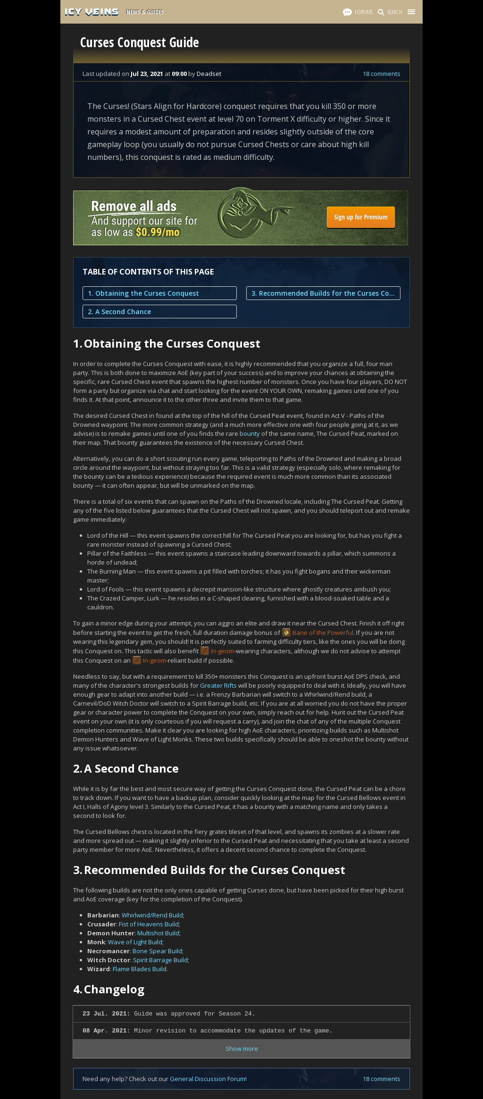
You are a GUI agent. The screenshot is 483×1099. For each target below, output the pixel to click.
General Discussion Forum (207, 1078)
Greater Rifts (218, 685)
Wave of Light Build (135, 942)
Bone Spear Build (157, 951)
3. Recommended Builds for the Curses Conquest (323, 293)
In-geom (222, 651)
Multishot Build (158, 933)
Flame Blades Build (140, 969)
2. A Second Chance (119, 311)
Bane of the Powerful (322, 632)
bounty (250, 433)
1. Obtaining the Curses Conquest (143, 293)
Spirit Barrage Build (160, 960)
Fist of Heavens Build (149, 924)
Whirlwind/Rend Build (152, 915)
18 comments (381, 73)
